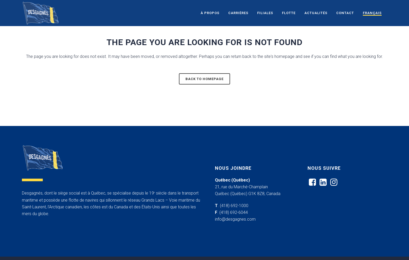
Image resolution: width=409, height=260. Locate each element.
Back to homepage (204, 79)
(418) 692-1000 (234, 205)
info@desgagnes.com (235, 219)
